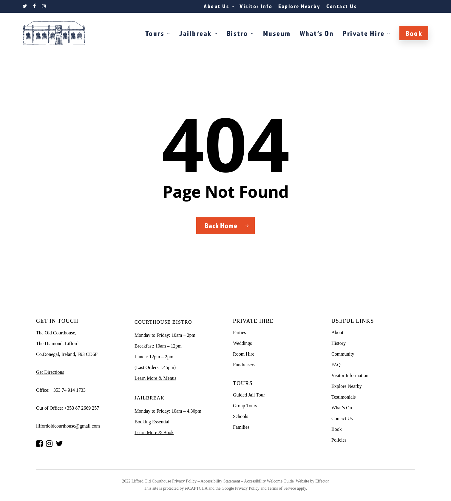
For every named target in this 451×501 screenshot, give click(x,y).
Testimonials (343, 396)
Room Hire (243, 353)
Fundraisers (244, 364)
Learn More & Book (154, 432)
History (338, 343)
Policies (339, 439)
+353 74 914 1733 (68, 390)
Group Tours (245, 405)
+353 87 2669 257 (81, 408)
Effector (322, 481)
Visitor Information (349, 375)
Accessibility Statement (220, 481)
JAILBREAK (150, 397)
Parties (239, 332)
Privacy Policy (184, 481)
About (337, 332)
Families (241, 427)
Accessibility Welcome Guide (269, 481)
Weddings (242, 343)
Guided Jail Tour (249, 394)
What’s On (341, 407)
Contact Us (342, 418)
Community (342, 353)
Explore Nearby (346, 386)
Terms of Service (282, 488)
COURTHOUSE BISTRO (163, 322)
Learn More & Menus (155, 378)
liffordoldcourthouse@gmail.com (68, 425)
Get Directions (50, 372)
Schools (240, 416)
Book (336, 429)
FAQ (336, 364)
